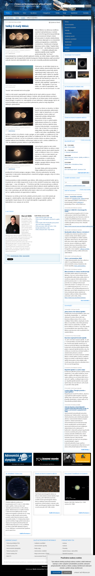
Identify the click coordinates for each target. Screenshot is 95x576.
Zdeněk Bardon (11, 53)
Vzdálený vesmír (70, 36)
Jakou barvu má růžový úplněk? (75, 311)
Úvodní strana (9, 18)
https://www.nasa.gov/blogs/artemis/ (75, 297)
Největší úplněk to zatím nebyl (75, 370)
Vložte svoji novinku (85, 189)
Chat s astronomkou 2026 (73, 258)
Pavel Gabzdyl (77, 388)
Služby (57, 13)
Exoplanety (68, 33)
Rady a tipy (38, 548)
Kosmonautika (69, 24)
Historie (67, 51)
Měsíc (20, 256)
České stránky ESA (11, 553)
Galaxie (65, 546)
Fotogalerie (46, 13)
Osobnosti (68, 45)
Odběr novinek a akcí (72, 178)
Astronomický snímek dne (74, 87)
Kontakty (86, 13)
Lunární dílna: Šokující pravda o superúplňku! (75, 391)
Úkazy (67, 22)
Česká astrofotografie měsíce (75, 118)
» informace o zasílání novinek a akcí (75, 185)
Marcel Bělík (18, 22)
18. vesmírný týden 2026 (14, 474)
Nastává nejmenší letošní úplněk (75, 338)
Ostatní (23, 18)
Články (8, 13)
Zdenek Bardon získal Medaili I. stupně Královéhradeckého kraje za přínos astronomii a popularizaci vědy (76, 409)
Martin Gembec (78, 208)
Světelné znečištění (70, 39)
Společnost (74, 13)
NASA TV (8, 556)
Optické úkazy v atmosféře (70, 551)
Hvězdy (67, 30)
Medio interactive (38, 569)
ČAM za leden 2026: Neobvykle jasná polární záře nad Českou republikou (47, 223)
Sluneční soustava (70, 27)
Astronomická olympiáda (13, 548)
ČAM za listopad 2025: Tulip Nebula (45, 229)
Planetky (65, 548)
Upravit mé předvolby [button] (82, 572)
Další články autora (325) (42, 216)
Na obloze (34, 13)
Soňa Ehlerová (77, 256)
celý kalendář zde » (84, 173)
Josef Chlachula (78, 194)
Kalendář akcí (70, 141)
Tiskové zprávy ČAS (12, 546)
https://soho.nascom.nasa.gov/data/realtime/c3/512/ (80, 226)
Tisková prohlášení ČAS (13, 543)
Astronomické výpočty (41, 546)
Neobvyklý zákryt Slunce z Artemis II (77, 232)
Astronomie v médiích (41, 551)
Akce (24, 13)
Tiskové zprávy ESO (12, 551)
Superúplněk (26, 256)
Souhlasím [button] (56, 572)
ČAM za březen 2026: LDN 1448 (44, 217)
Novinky (16, 13)
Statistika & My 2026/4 (78, 198)
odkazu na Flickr (84, 249)
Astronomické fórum (40, 556)
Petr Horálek (77, 336)
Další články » (85, 449)
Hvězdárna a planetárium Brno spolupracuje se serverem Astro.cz (45, 562)
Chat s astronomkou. (80, 266)
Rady (64, 13)
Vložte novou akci (85, 140)
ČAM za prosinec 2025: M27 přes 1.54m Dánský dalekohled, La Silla (46, 227)
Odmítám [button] (67, 572)
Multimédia (68, 42)
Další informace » (25, 533)
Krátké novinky (70, 190)
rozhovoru (80, 202)
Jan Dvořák (77, 309)
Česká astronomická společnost (17, 562)
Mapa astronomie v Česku (42, 553)
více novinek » (85, 300)
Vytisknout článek (55, 22)
